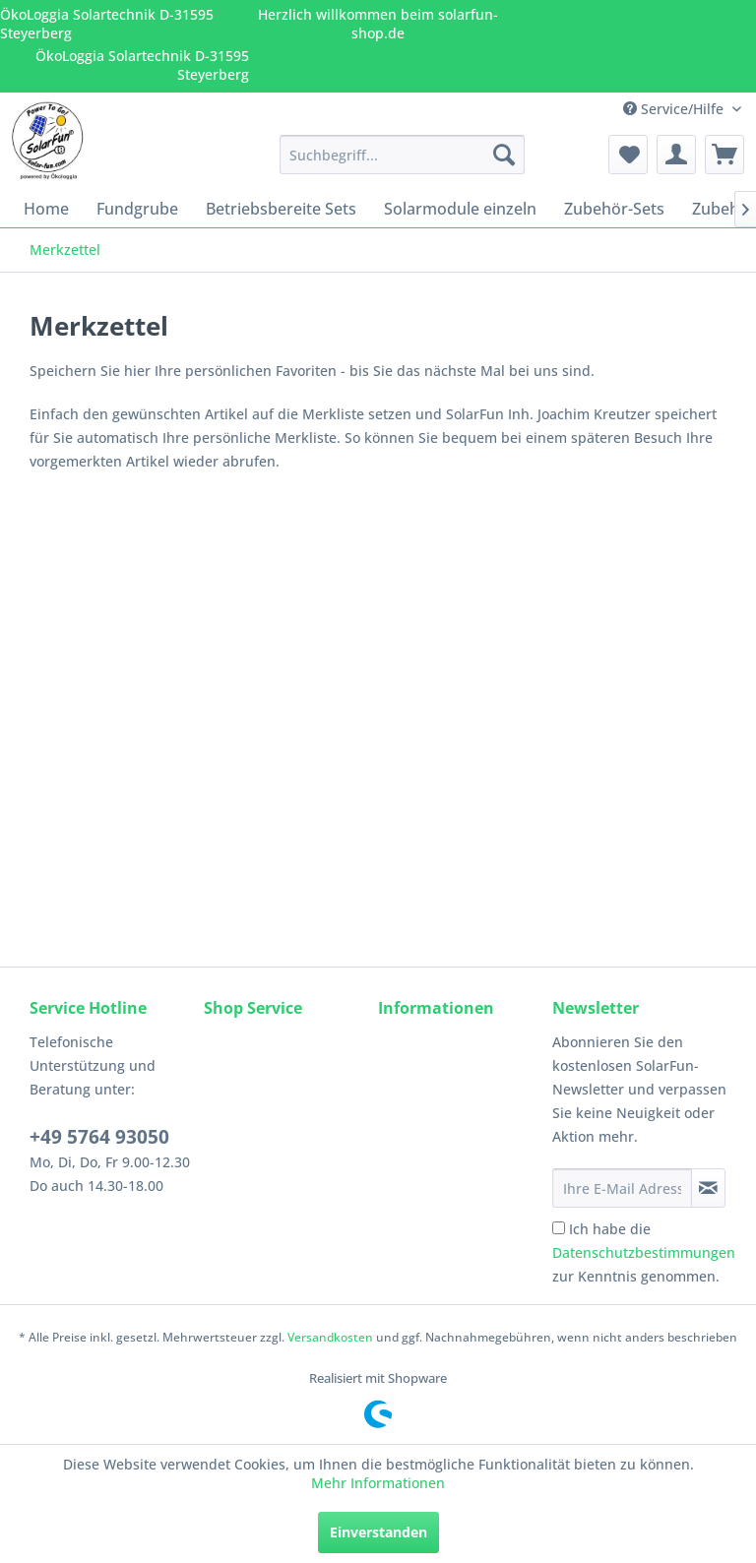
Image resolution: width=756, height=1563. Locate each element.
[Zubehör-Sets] (614, 208)
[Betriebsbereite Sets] (281, 208)
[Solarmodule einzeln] (460, 208)
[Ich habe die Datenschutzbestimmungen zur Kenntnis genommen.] (558, 1227)
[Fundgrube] (137, 208)
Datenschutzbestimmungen (643, 1252)
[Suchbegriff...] (403, 154)
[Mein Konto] (676, 154)
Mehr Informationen (378, 1482)
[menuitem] (403, 154)
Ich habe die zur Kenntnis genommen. (643, 1252)
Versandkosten (330, 1337)
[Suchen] (504, 154)
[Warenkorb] (724, 154)
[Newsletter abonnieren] (708, 1188)
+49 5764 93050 (99, 1137)
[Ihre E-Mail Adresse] (622, 1188)
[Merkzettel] (628, 154)
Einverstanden (378, 1532)
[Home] (46, 208)
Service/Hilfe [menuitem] (675, 108)
